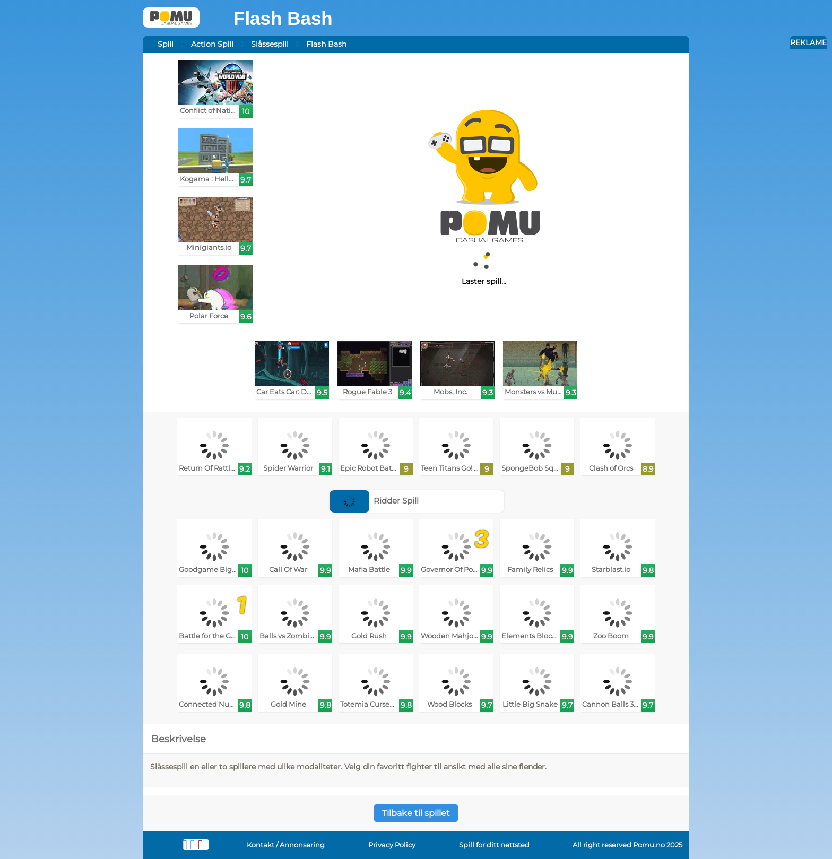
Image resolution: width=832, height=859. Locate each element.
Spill (166, 44)
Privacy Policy (391, 845)
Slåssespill (270, 44)
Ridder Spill (374, 501)
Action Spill (212, 44)
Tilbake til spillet (416, 813)
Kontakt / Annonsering (286, 845)
